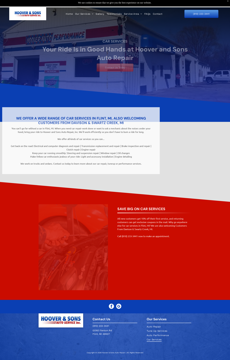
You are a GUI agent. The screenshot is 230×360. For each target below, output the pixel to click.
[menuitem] (69, 6)
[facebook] (111, 307)
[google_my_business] (118, 307)
